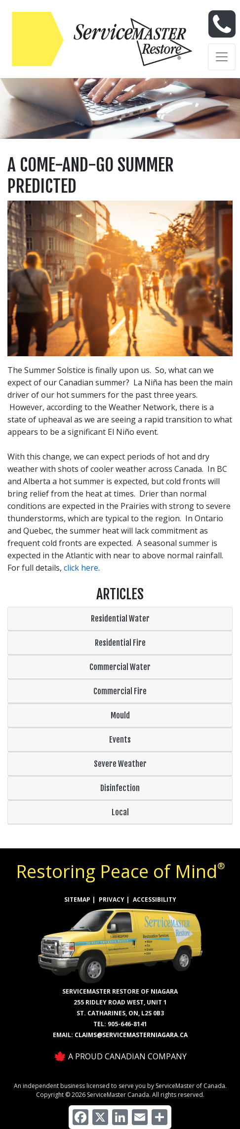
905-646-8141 (127, 1024)
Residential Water (120, 619)
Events (120, 740)
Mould (120, 715)
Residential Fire (120, 643)
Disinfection (120, 788)
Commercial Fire (120, 691)
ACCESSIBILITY (154, 899)
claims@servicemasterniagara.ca (131, 1035)
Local (120, 812)
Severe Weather (120, 764)
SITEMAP (77, 899)
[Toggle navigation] (222, 56)
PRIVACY (111, 899)
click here (81, 567)
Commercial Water (120, 667)
